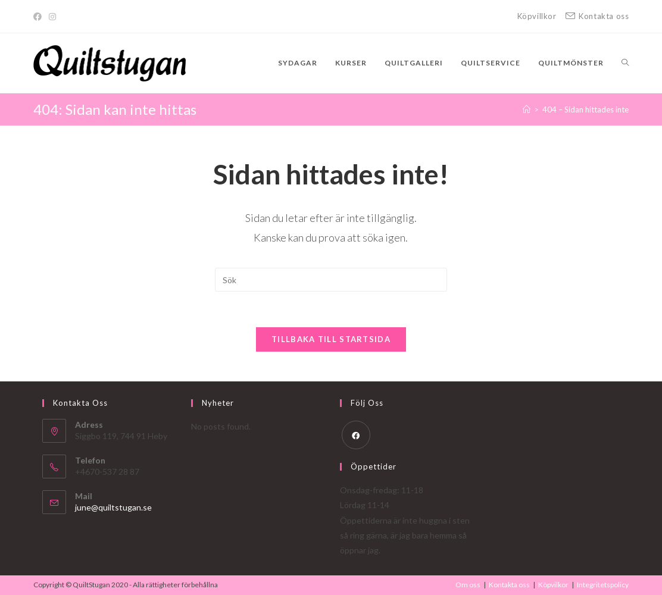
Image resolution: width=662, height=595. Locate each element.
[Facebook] (39, 17)
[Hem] (526, 109)
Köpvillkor (537, 16)
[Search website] (625, 63)
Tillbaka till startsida (331, 339)
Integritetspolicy (603, 584)
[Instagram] (52, 17)
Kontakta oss (509, 584)
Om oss (467, 584)
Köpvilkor (553, 584)
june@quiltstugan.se (113, 507)
